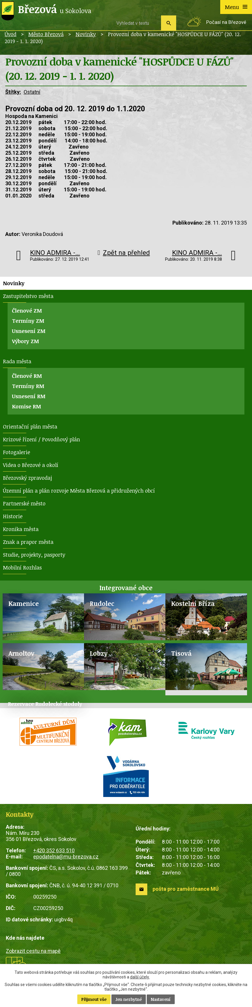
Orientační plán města (30, 426)
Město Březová (46, 34)
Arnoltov (21, 653)
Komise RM (26, 406)
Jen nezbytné (129, 999)
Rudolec (102, 603)
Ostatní (32, 92)
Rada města (17, 361)
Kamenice (23, 603)
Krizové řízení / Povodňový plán (41, 439)
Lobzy (99, 653)
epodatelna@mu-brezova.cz (66, 856)
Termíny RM (28, 385)
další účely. (140, 977)
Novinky (86, 34)
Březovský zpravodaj (27, 477)
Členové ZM (27, 310)
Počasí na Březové (226, 22)
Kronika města (20, 528)
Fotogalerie (16, 452)
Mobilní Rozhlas (22, 567)
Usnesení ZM (29, 330)
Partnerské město (24, 503)
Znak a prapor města (28, 541)
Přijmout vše (93, 999)
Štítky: (13, 92)
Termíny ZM (28, 320)
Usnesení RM (29, 396)
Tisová (181, 653)
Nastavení (161, 999)
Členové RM (27, 375)
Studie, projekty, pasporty (34, 554)
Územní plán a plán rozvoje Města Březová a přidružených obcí (79, 490)
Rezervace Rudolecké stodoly (45, 703)
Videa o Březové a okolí (30, 464)
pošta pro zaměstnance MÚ (186, 889)
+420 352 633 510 (54, 850)
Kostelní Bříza (193, 603)
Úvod (10, 34)
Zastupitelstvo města (28, 295)
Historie (12, 516)
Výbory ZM (25, 341)
